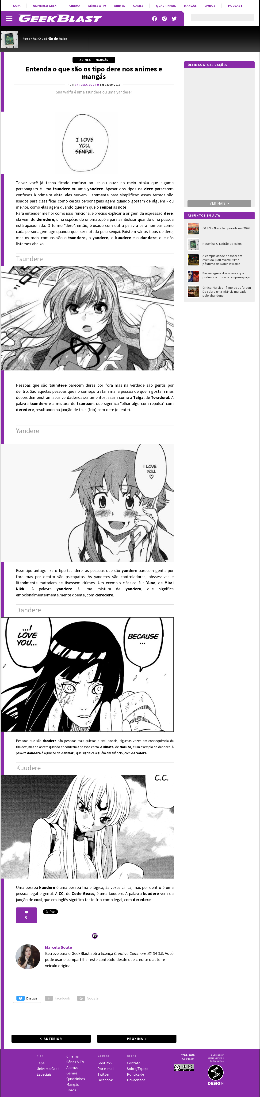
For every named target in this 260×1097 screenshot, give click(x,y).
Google (88, 998)
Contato (134, 1063)
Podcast (235, 6)
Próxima (135, 1038)
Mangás (190, 6)
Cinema (74, 6)
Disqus (27, 998)
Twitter (103, 1074)
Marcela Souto (58, 947)
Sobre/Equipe (138, 1068)
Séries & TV (97, 6)
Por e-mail (106, 1068)
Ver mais (219, 203)
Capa (16, 6)
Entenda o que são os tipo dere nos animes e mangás (94, 72)
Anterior (53, 1038)
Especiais (44, 1074)
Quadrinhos (166, 6)
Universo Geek (45, 6)
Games (138, 6)
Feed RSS (104, 1063)
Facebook (57, 998)
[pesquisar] (218, 20)
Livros (210, 6)
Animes (119, 6)
